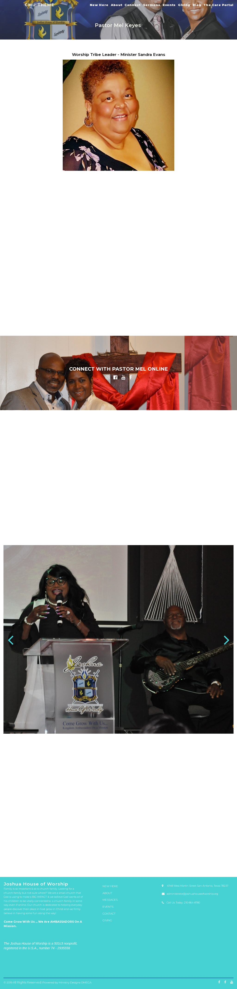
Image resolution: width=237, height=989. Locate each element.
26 (228, 855)
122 (161, 863)
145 (135, 864)
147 (153, 864)
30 (38, 857)
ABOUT (107, 893)
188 (117, 868)
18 (158, 855)
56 (38, 859)
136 (56, 864)
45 (170, 857)
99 (188, 861)
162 (56, 866)
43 (153, 857)
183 (74, 868)
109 (47, 863)
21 (184, 855)
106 (21, 863)
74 (197, 859)
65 (117, 859)
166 (91, 866)
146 (144, 864)
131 (12, 864)
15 (132, 855)
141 (100, 864)
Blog (197, 5)
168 (109, 866)
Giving (184, 5)
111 (65, 863)
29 (30, 857)
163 (65, 866)
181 (223, 866)
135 (47, 864)
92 (126, 861)
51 (223, 857)
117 (117, 863)
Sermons (151, 5)
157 (12, 866)
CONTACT (109, 912)
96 (161, 861)
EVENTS (108, 906)
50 (214, 857)
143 (117, 864)
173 (153, 866)
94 (144, 861)
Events (169, 5)
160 (38, 866)
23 (202, 855)
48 (197, 857)
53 (12, 859)
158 (21, 866)
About (116, 5)
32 (56, 857)
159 (30, 866)
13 (114, 855)
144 (126, 864)
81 (30, 861)
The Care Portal (218, 5)
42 (144, 857)
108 (38, 863)
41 (135, 857)
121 (153, 863)
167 (100, 866)
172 (144, 866)
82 (38, 861)
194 (170, 868)
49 (205, 857)
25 (220, 855)
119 (135, 863)
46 (179, 857)
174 (161, 866)
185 (91, 868)
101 (205, 861)
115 (100, 863)
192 (153, 868)
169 (117, 866)
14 (123, 855)
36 (91, 857)
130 (232, 863)
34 (74, 857)
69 (153, 859)
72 (179, 859)
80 (21, 861)
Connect (132, 5)
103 (223, 861)
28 (21, 857)
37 (100, 857)
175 (170, 866)
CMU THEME (39, 4)
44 (161, 857)
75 (205, 859)
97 (170, 861)
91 (117, 861)
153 (205, 864)
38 (109, 857)
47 (188, 857)
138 (74, 864)
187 (109, 868)
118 (126, 863)
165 (82, 866)
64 (109, 859)
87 (82, 861)
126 (197, 863)
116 (109, 863)
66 (126, 859)
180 (214, 866)
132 (21, 864)
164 (74, 866)
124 (179, 863)
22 (193, 855)
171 (135, 866)
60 (74, 859)
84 (56, 861)
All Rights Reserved (25, 982)
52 (232, 857)
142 (109, 864)
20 (176, 855)
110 (56, 863)
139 (82, 864)
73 (188, 859)
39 (117, 857)
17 (149, 855)
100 (197, 861)
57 (47, 859)
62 (91, 859)
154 (214, 864)
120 (144, 863)
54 (21, 859)
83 (47, 861)
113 (82, 863)
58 (56, 859)
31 (47, 857)
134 (38, 864)
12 (105, 855)
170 (126, 866)
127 (205, 863)
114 (91, 863)
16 (140, 855)
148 (161, 864)
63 (100, 859)
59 (65, 859)
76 (214, 859)
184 (82, 868)
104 (232, 861)
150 (179, 864)
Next (227, 641)
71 (170, 859)
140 (91, 864)
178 (197, 866)
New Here (99, 5)
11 (96, 855)
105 (12, 863)
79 (12, 861)
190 (135, 868)
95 (153, 861)
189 (126, 868)
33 (65, 857)
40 (126, 857)
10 (88, 855)
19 (167, 855)
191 (144, 868)
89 (100, 861)
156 (232, 864)
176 (179, 866)
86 (74, 861)
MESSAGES (110, 899)
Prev (10, 641)
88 (91, 861)
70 (161, 859)
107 (30, 863)
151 (188, 864)
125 (188, 863)
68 (144, 859)
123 (170, 863)
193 (161, 868)
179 (205, 866)
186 (100, 868)
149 (170, 864)
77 (223, 859)
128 (214, 863)
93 (135, 861)
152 (197, 864)
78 (232, 859)
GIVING (107, 918)
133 (30, 864)
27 (12, 857)
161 (47, 866)
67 (135, 859)
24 (211, 855)
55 (30, 859)
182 (232, 866)
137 (65, 864)
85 (65, 861)
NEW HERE (110, 887)
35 (82, 857)
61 (82, 859)
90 (109, 861)
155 (223, 864)
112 (74, 863)
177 (188, 866)
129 (223, 863)
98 (179, 861)
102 (214, 861)
